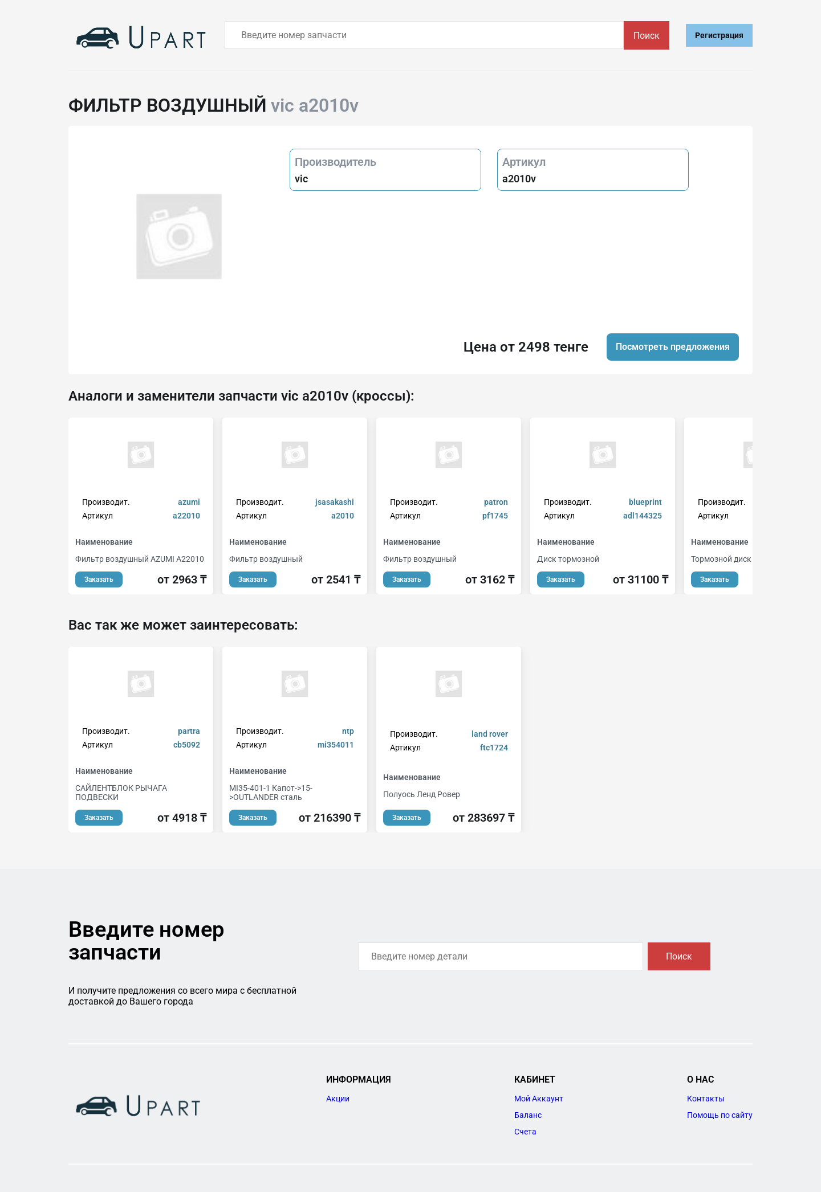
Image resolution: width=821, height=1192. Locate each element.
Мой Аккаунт (538, 1098)
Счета (525, 1131)
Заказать (98, 579)
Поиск (646, 35)
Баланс (528, 1115)
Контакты (706, 1098)
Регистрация (719, 35)
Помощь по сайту (720, 1115)
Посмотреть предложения (673, 346)
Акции (337, 1098)
